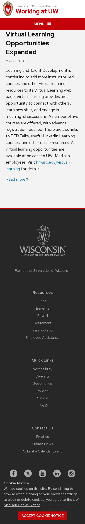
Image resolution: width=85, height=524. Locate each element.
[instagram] (71, 473)
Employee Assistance (42, 337)
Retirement (42, 323)
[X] (28, 473)
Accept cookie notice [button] (43, 516)
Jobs (42, 301)
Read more (15, 179)
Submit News (42, 444)
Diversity (43, 376)
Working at (37, 11)
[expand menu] (42, 24)
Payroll (42, 315)
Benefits (42, 308)
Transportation (42, 330)
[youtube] (42, 473)
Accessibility (42, 369)
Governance (42, 383)
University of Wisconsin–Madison (36, 6)
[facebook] (13, 473)
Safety (42, 398)
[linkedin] (57, 473)
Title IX (42, 405)
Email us (42, 436)
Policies (42, 390)
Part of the (42, 270)
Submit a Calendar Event (42, 451)
